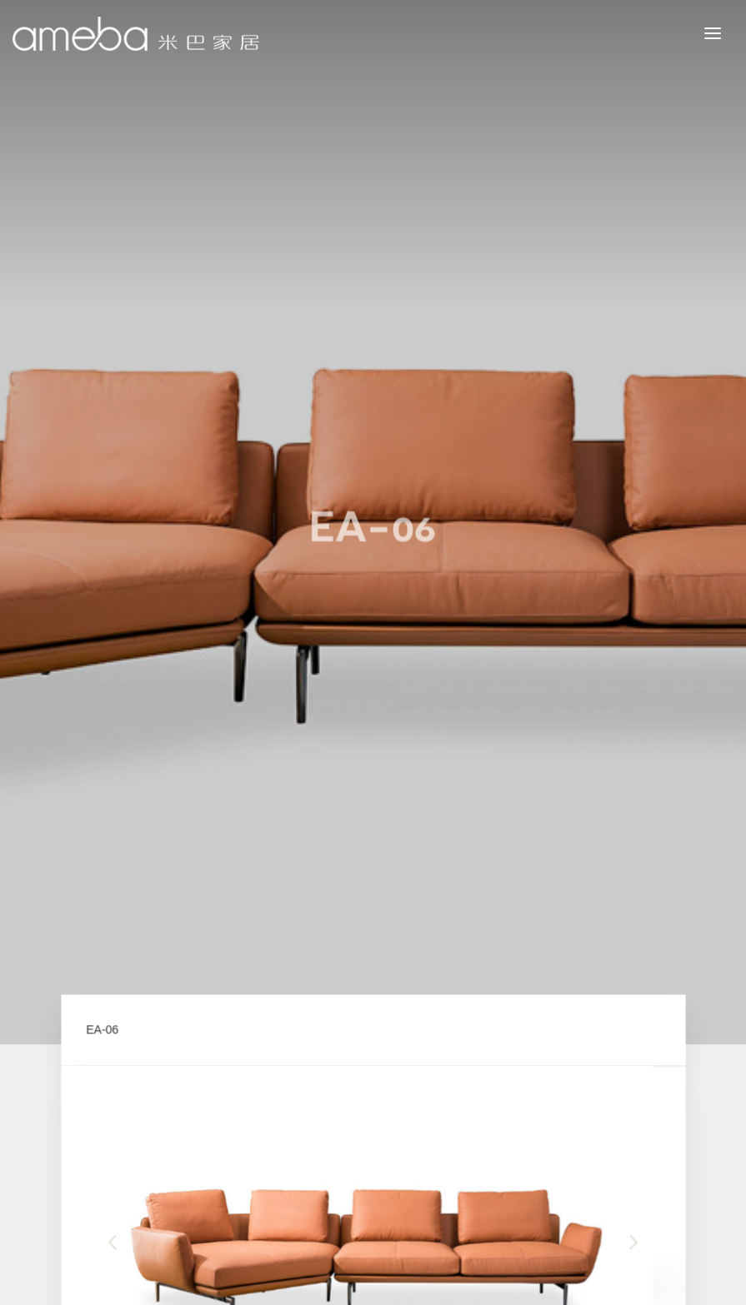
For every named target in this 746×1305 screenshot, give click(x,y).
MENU (725, 32)
